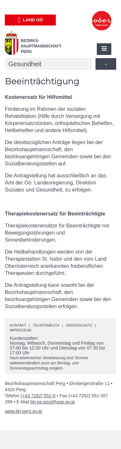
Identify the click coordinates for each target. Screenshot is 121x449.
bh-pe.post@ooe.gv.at (53, 401)
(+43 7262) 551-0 (38, 395)
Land (30, 20)
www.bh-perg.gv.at (23, 411)
